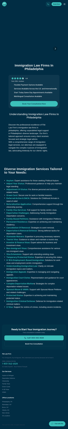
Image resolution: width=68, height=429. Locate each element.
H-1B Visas (5, 389)
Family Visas (6, 384)
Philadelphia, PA (7, 401)
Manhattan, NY (6, 404)
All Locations (6, 416)
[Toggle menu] (64, 4)
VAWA (4, 392)
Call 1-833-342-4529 (34, 338)
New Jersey (5, 413)
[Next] (55, 49)
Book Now (56, 4)
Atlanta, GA (5, 410)
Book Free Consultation (34, 344)
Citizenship (5, 381)
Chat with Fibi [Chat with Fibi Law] (57, 424)
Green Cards (6, 386)
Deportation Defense (8, 378)
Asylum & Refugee (8, 375)
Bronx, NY (5, 407)
